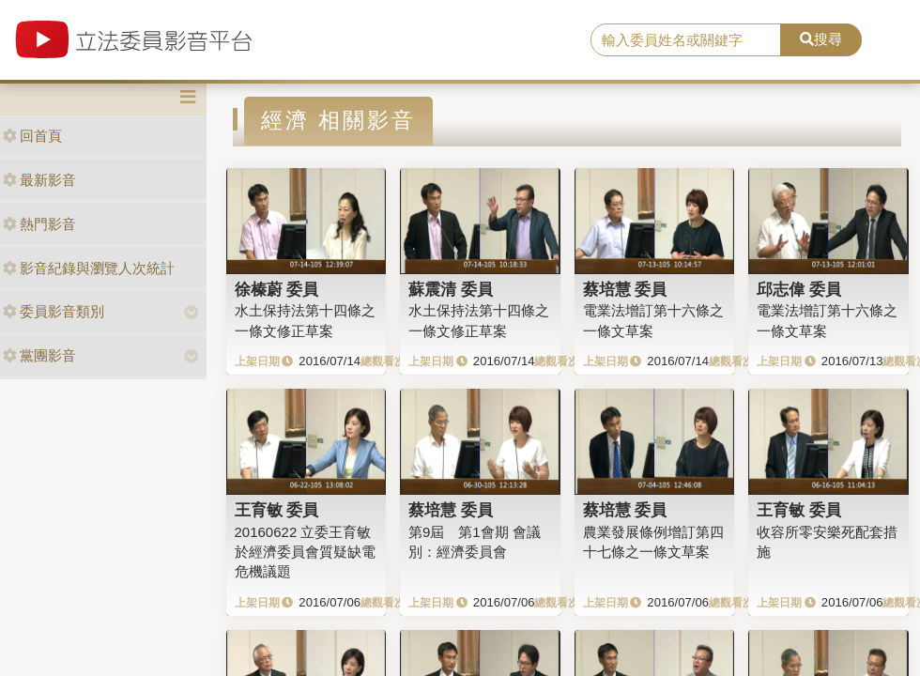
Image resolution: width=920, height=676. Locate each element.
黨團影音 (39, 355)
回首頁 (32, 136)
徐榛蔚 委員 (277, 289)
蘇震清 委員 (450, 289)
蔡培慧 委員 (625, 289)
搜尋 (821, 39)
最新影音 (39, 180)
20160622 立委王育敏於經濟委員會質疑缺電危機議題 (305, 552)
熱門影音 (39, 224)
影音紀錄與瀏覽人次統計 (89, 268)
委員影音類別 (53, 311)
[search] (685, 40)
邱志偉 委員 (799, 289)
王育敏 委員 (277, 509)
